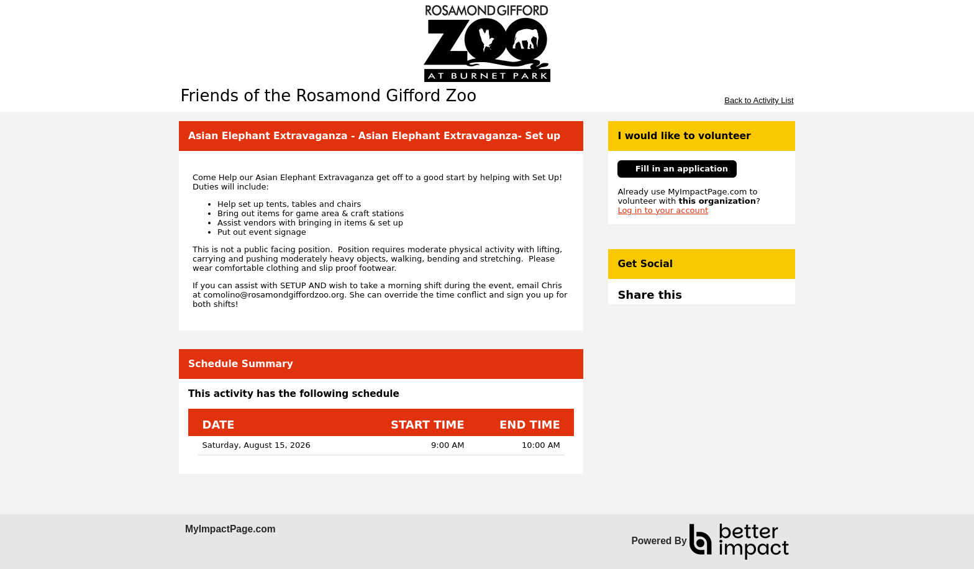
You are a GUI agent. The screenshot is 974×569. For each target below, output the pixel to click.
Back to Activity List (758, 100)
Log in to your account (662, 210)
